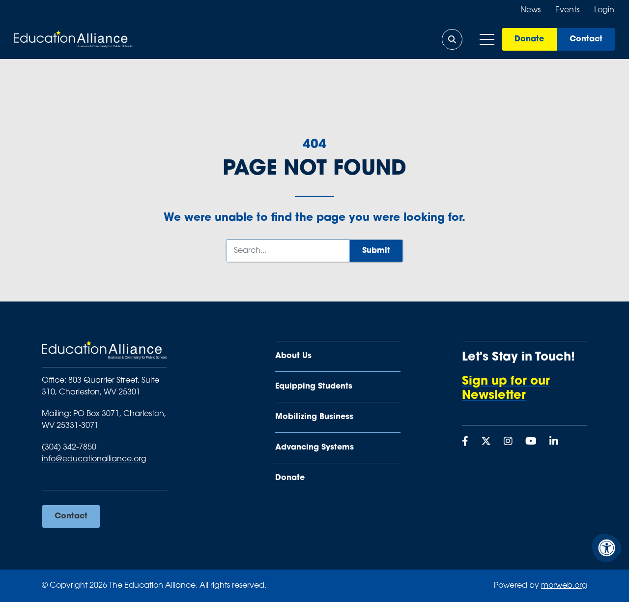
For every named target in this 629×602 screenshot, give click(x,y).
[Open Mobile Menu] (486, 39)
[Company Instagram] (508, 442)
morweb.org (564, 586)
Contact (585, 39)
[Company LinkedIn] (553, 442)
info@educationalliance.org (94, 459)
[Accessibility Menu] (607, 548)
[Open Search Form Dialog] (451, 39)
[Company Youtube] (531, 442)
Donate (528, 39)
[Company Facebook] (465, 442)
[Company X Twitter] (486, 442)
